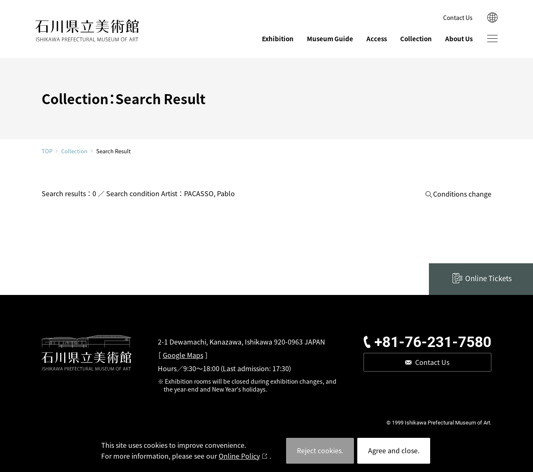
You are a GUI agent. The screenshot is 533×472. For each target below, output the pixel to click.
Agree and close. (393, 450)
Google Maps (183, 355)
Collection (416, 38)
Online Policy (239, 456)
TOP (47, 151)
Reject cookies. (320, 450)
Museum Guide (330, 38)
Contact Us (458, 17)
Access (376, 38)
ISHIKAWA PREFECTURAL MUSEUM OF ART (87, 31)
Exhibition (278, 38)
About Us (459, 38)
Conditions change (462, 194)
